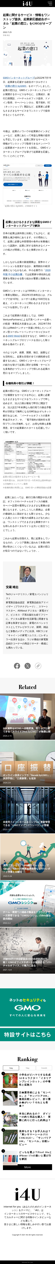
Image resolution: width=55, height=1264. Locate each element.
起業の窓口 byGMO (15, 86)
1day (11, 1068)
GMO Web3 (14, 336)
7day (27, 1068)
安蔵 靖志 (6, 35)
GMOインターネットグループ (18, 77)
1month (44, 1068)
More (27, 1167)
